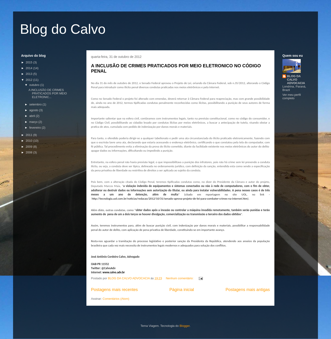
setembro (36, 104)
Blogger (184, 326)
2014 (29, 68)
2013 (29, 74)
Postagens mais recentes (114, 289)
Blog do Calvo (63, 29)
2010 (29, 140)
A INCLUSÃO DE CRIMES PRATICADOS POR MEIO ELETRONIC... (47, 93)
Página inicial (181, 289)
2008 (29, 152)
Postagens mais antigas (248, 289)
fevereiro (35, 127)
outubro (34, 85)
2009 (29, 146)
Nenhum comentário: (180, 278)
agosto (34, 110)
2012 (29, 80)
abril (32, 116)
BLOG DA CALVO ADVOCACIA (296, 79)
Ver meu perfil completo (291, 96)
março (34, 122)
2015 (29, 62)
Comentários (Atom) (116, 298)
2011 (29, 135)
